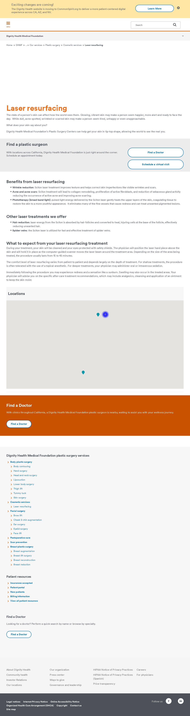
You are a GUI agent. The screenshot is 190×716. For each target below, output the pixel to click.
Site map (11, 709)
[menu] (8, 24)
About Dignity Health (18, 669)
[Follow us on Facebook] (163, 701)
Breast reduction (22, 564)
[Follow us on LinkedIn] (181, 701)
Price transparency (104, 683)
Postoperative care (20, 537)
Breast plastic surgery (21, 546)
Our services (37, 45)
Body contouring (22, 466)
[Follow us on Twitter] (172, 699)
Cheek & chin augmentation (28, 520)
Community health (17, 674)
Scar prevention (18, 542)
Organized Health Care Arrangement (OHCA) (30, 705)
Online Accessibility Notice (65, 701)
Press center (57, 674)
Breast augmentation (24, 551)
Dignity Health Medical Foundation (24, 36)
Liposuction (19, 479)
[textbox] (155, 25)
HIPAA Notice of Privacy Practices (113, 669)
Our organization (59, 669)
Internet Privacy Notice (35, 701)
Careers (141, 669)
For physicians (145, 674)
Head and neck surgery (25, 475)
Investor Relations (16, 679)
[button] (105, 314)
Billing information (20, 596)
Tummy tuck (20, 493)
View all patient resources (24, 601)
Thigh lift (18, 488)
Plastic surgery (53, 45)
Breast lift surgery (23, 555)
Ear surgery (19, 524)
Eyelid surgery (21, 529)
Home (10, 45)
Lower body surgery (24, 484)
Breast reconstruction (24, 560)
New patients (17, 592)
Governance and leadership (65, 685)
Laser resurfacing (94, 45)
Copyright (62, 705)
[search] (176, 24)
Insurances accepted (21, 583)
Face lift (18, 533)
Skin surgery (20, 497)
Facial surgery (17, 511)
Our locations (14, 685)
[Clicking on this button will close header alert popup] (178, 8)
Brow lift (18, 515)
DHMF (20, 45)
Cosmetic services (73, 45)
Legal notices (13, 701)
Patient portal (17, 587)
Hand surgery (20, 471)
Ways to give (57, 679)
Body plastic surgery (21, 462)
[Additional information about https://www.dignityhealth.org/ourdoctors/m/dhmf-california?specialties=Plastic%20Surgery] (156, 152)
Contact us (76, 705)
